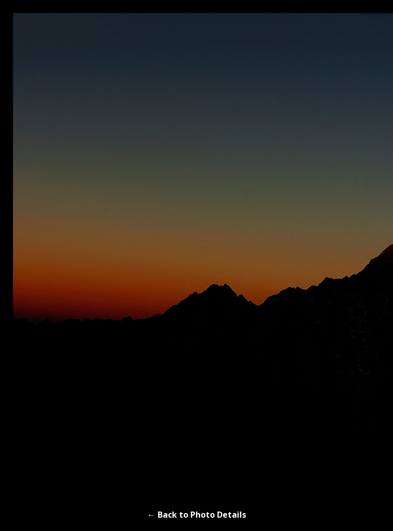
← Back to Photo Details (196, 514)
